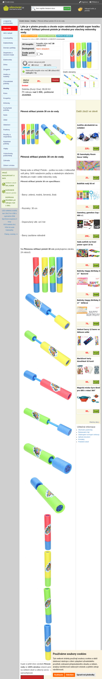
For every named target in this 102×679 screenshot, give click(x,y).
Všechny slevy (94, 422)
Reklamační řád (83, 432)
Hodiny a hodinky (6, 75)
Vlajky (5, 149)
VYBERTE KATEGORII (8, 22)
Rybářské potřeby (7, 143)
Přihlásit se (94, 2)
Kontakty (81, 439)
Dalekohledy (8, 43)
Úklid (5, 120)
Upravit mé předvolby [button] (85, 675)
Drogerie (6, 69)
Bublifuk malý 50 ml (85, 183)
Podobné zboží (83, 442)
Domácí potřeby (9, 48)
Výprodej (7, 28)
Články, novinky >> (11, 234)
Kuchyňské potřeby (7, 109)
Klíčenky (6, 103)
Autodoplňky (8, 38)
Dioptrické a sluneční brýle (8, 54)
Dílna (5, 65)
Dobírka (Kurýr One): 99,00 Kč (36, 89)
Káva (5, 93)
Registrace (83, 2)
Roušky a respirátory (7, 136)
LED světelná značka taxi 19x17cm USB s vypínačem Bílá (9, 213)
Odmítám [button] (70, 675)
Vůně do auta (9, 227)
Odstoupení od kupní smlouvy (88, 435)
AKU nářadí (7, 33)
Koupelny (6, 98)
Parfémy (6, 130)
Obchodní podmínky (85, 430)
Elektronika (7, 60)
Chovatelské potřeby (8, 82)
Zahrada (6, 160)
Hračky (33, 21)
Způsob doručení (84, 437)
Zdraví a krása (8, 165)
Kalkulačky (9, 230)
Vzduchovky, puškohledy (8, 154)
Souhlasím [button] (58, 675)
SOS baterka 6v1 (9, 224)
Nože (5, 115)
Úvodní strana (8, 2)
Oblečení (6, 125)
